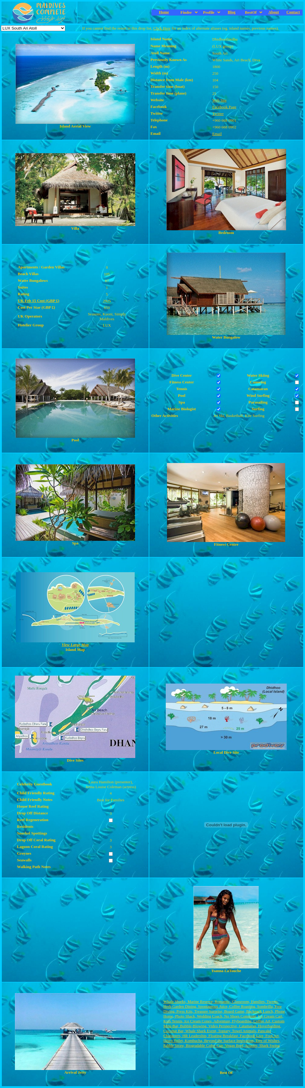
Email (217, 133)
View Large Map (75, 644)
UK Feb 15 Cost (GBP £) (38, 300)
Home (164, 12)
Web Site (219, 100)
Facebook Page (224, 107)
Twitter (218, 113)
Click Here (162, 28)
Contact (293, 12)
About (273, 12)
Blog (231, 12)
